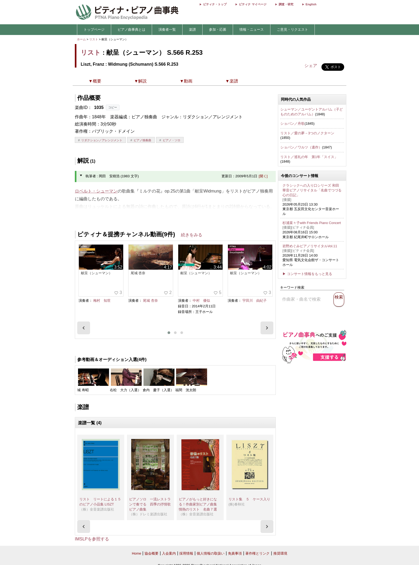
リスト (93, 39)
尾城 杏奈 (150, 301)
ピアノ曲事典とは (131, 30)
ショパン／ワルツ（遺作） (301, 147)
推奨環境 (280, 553)
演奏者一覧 (167, 30)
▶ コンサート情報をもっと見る (307, 274)
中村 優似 (201, 301)
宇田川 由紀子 (254, 301)
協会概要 (151, 553)
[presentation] (83, 327)
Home (136, 553)
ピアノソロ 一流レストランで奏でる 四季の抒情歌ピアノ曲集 (150, 504)
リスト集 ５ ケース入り (249, 499)
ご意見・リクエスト (292, 30)
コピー (112, 107)
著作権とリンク (257, 553)
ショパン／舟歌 (292, 123)
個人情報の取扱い (210, 553)
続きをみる (191, 235)
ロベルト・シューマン (96, 191)
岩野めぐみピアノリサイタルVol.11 (309, 246)
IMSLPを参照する (92, 539)
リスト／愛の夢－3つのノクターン (307, 133)
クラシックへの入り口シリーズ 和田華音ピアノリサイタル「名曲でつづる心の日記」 (312, 190)
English (311, 4)
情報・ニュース (251, 30)
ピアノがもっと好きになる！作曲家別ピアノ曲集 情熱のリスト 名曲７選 (199, 504)
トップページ (94, 30)
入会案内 (169, 553)
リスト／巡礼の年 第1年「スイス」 (309, 157)
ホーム (81, 39)
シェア (310, 65)
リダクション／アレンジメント (101, 140)
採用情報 (186, 553)
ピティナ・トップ (215, 4)
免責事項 (235, 553)
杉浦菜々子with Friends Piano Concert (311, 223)
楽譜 (192, 30)
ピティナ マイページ (252, 4)
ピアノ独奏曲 (142, 140)
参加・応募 (217, 30)
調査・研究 (286, 4)
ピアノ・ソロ (171, 140)
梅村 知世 (102, 301)
